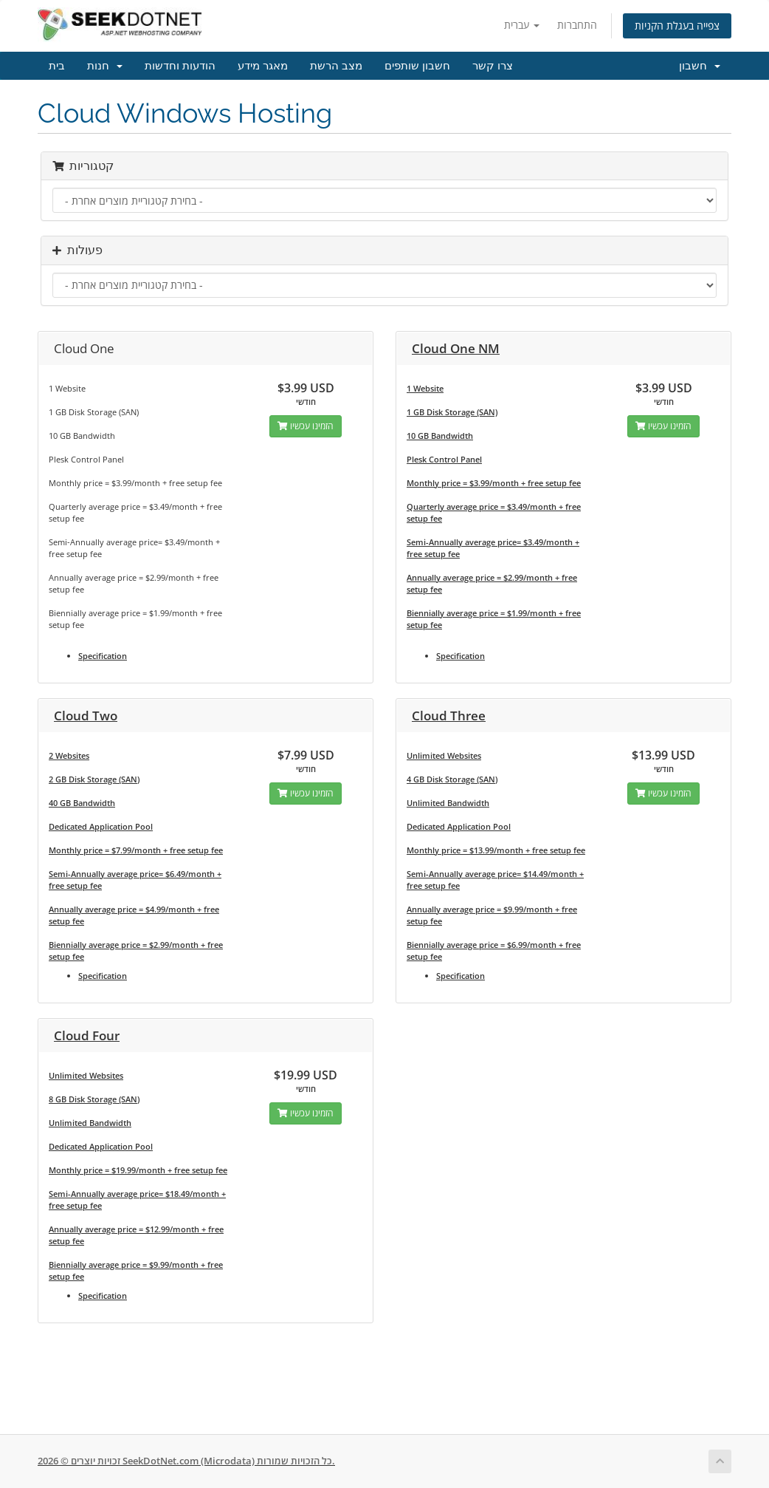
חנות (105, 65)
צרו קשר (492, 65)
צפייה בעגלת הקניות (677, 25)
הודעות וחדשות (180, 65)
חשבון (699, 65)
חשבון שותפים (417, 65)
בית (57, 65)
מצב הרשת (336, 65)
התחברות (577, 25)
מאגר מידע (263, 65)
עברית (521, 25)
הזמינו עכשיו (305, 426)
